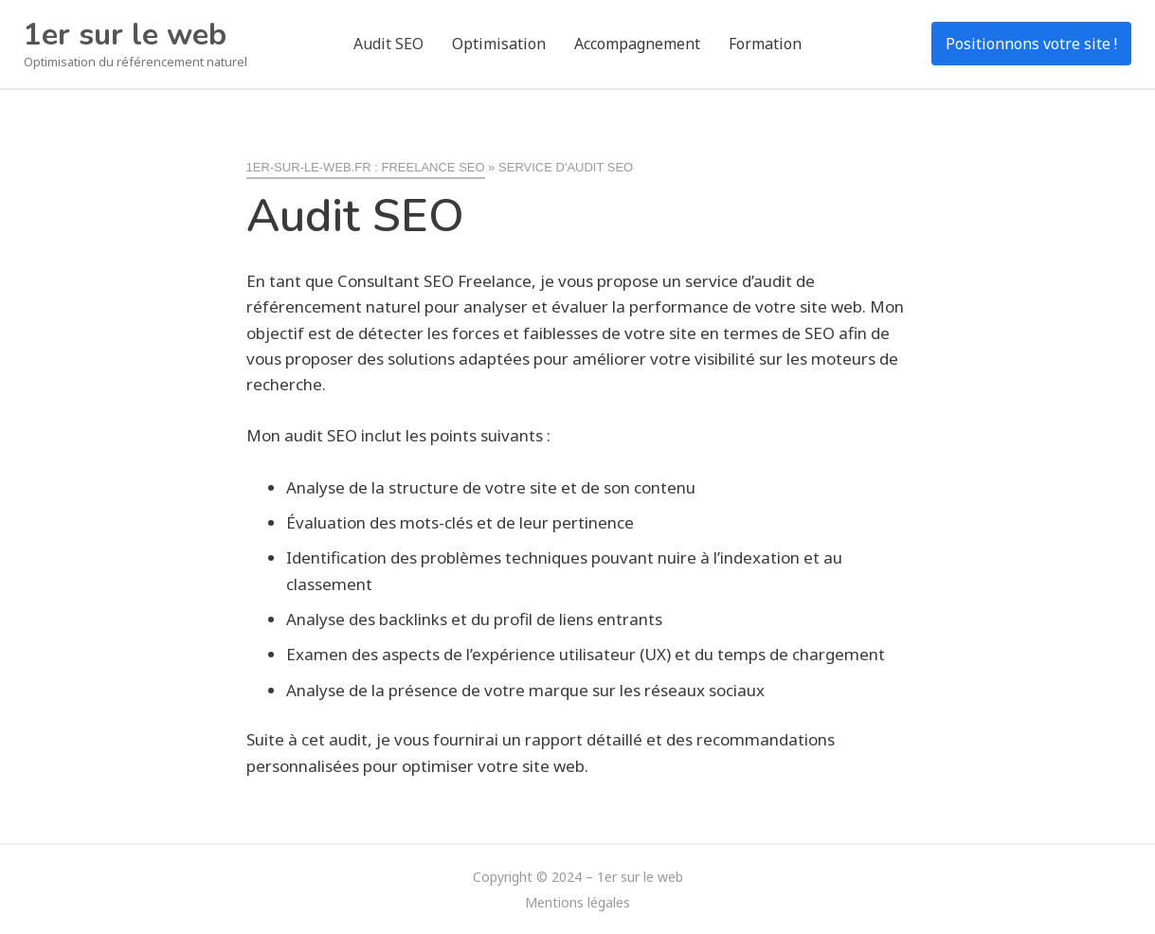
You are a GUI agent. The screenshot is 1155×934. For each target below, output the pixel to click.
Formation (765, 43)
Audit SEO (388, 43)
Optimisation (499, 43)
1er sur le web (125, 34)
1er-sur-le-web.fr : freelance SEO (365, 167)
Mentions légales (577, 902)
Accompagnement (637, 43)
